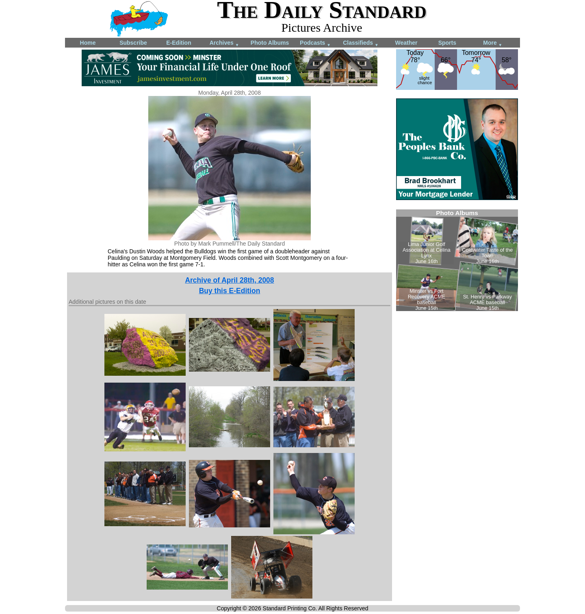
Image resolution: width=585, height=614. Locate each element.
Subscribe (133, 42)
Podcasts (315, 43)
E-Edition (178, 42)
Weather (406, 42)
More (492, 43)
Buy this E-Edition (229, 291)
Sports (447, 42)
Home (88, 42)
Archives (224, 43)
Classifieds (361, 43)
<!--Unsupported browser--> (457, 260)
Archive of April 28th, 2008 (229, 280)
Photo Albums (270, 42)
